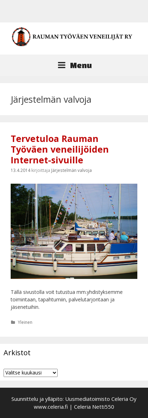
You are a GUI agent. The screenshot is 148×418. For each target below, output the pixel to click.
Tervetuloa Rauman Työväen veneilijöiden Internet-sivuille (60, 149)
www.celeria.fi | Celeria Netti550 (74, 406)
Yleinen (25, 322)
